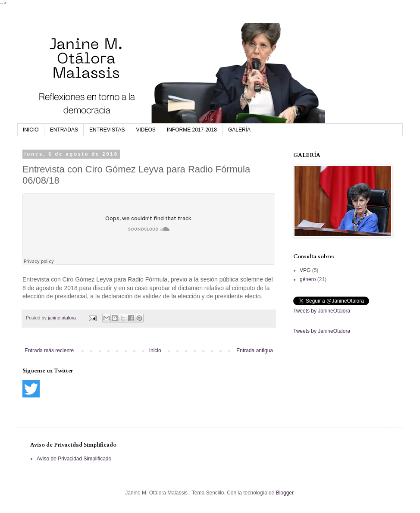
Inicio (155, 350)
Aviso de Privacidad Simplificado (74, 459)
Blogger (285, 493)
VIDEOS (145, 130)
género (308, 279)
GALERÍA (239, 130)
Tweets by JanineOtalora (321, 311)
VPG (305, 270)
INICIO (31, 130)
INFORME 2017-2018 (192, 130)
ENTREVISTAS (107, 130)
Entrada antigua (254, 350)
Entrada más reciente (49, 350)
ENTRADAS (64, 130)
